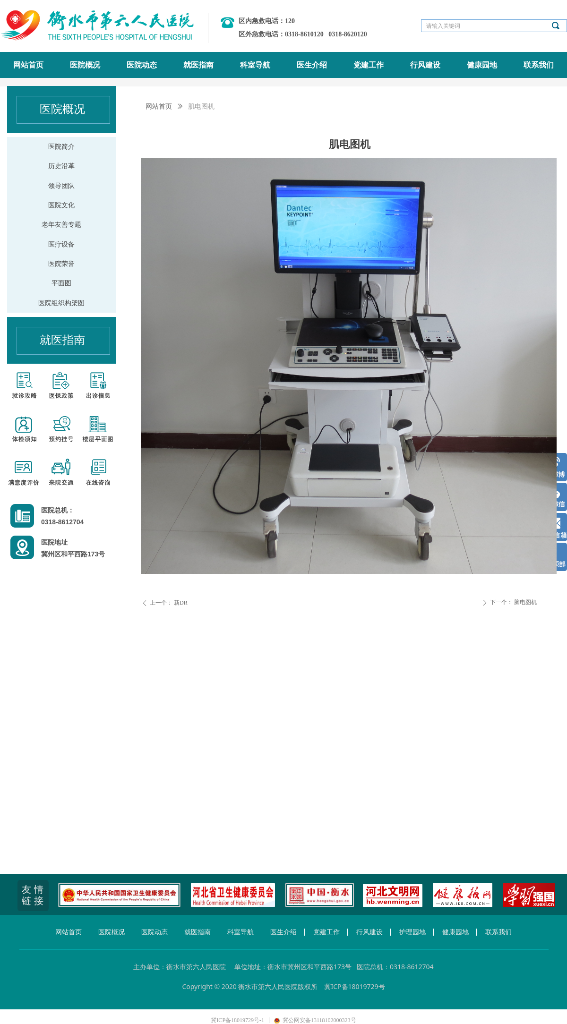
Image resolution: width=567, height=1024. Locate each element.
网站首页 (159, 106)
